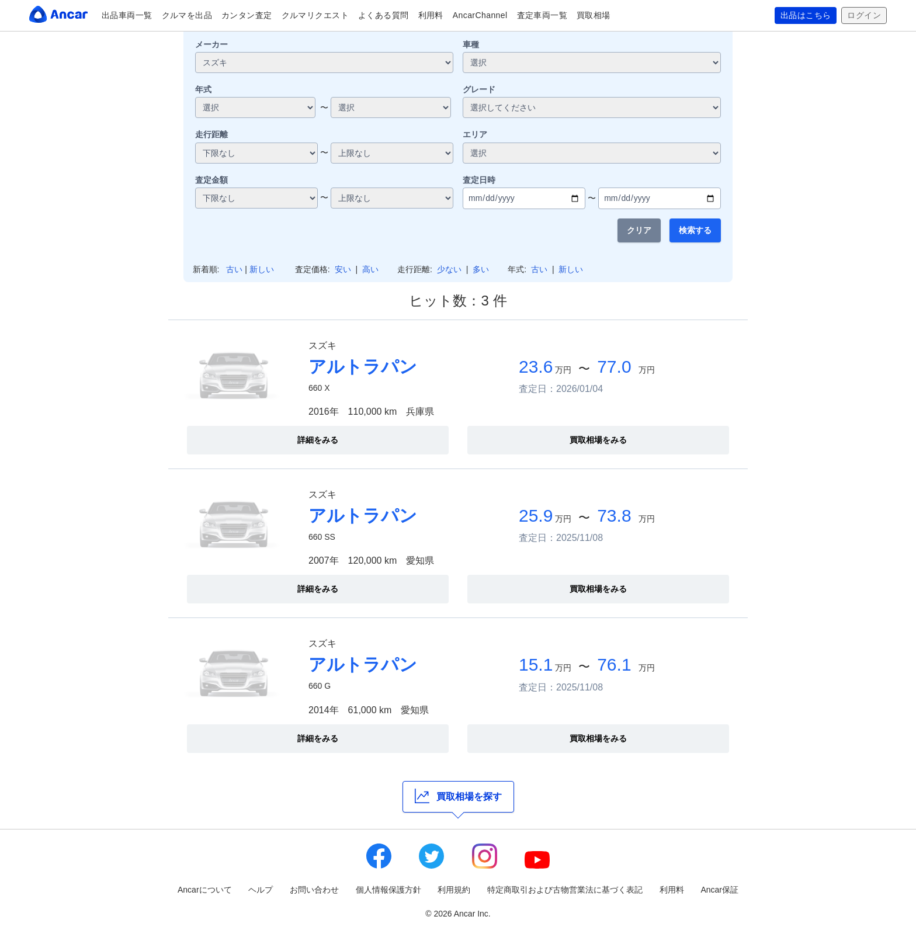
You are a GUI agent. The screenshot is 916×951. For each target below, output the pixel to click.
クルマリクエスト (315, 15)
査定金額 (211, 180)
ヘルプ (260, 889)
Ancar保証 (719, 889)
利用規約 (454, 889)
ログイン (864, 15)
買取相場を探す (458, 796)
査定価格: (312, 269)
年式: (517, 269)
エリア (475, 134)
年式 (203, 89)
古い (234, 269)
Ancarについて (205, 889)
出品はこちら (805, 15)
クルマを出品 (187, 15)
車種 (471, 44)
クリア (639, 230)
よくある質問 (383, 15)
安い (343, 269)
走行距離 (211, 134)
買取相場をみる (598, 440)
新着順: (206, 269)
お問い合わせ (314, 889)
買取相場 (593, 15)
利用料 (430, 15)
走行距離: (414, 269)
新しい (261, 269)
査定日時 (479, 180)
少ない (449, 269)
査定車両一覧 (542, 15)
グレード (479, 89)
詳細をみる (317, 440)
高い (370, 269)
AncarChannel (480, 15)
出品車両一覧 (127, 15)
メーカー (211, 44)
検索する (695, 230)
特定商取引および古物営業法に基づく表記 (565, 889)
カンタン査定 (246, 15)
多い (481, 269)
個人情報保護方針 (388, 889)
